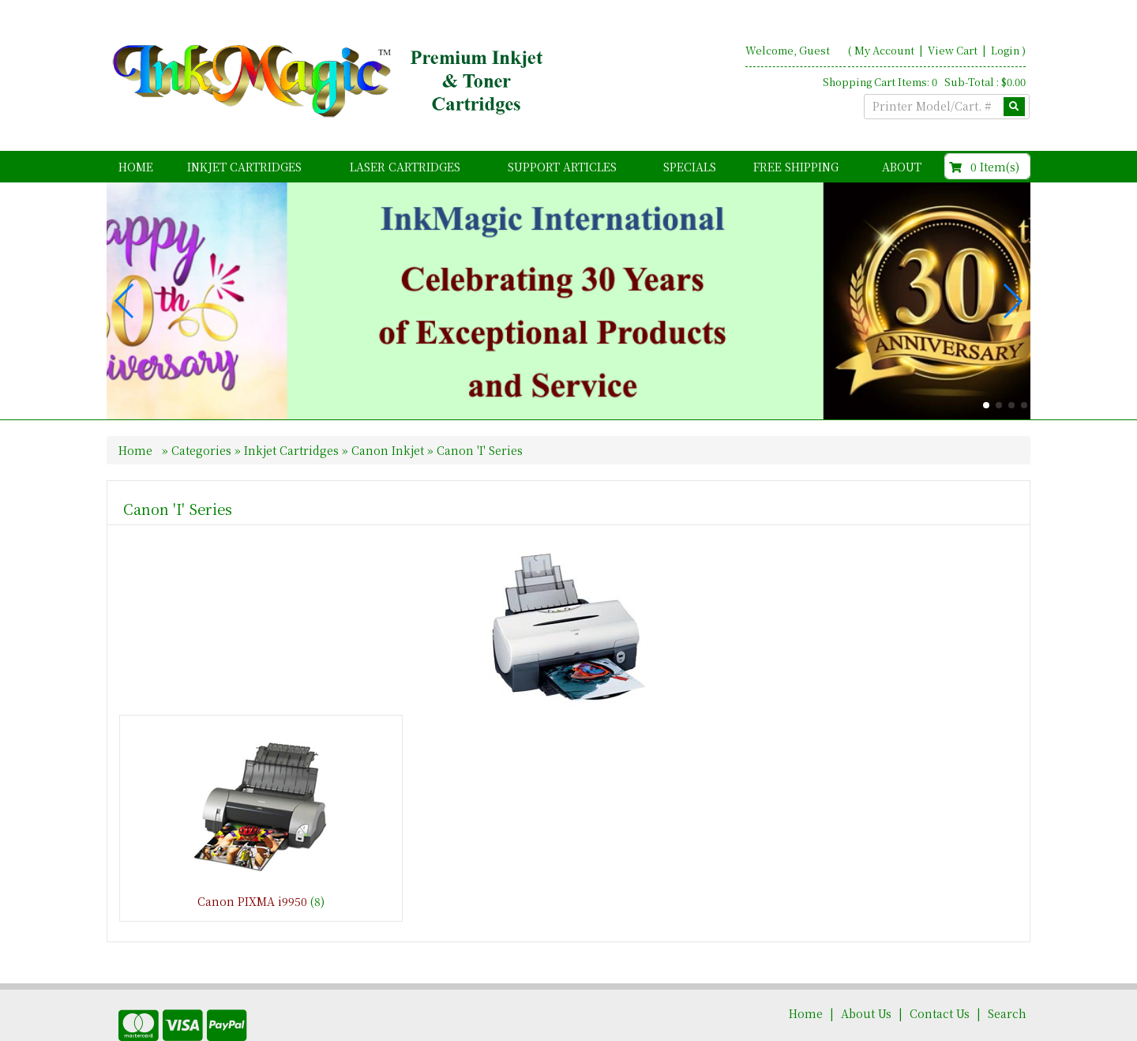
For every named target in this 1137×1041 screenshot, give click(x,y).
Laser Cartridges (405, 167)
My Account (884, 50)
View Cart (954, 50)
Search (1007, 974)
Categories (203, 411)
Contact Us (940, 974)
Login (1005, 50)
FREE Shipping (796, 167)
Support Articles (562, 167)
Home (135, 167)
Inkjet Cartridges (244, 167)
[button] (986, 366)
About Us (866, 974)
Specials (689, 167)
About (901, 167)
